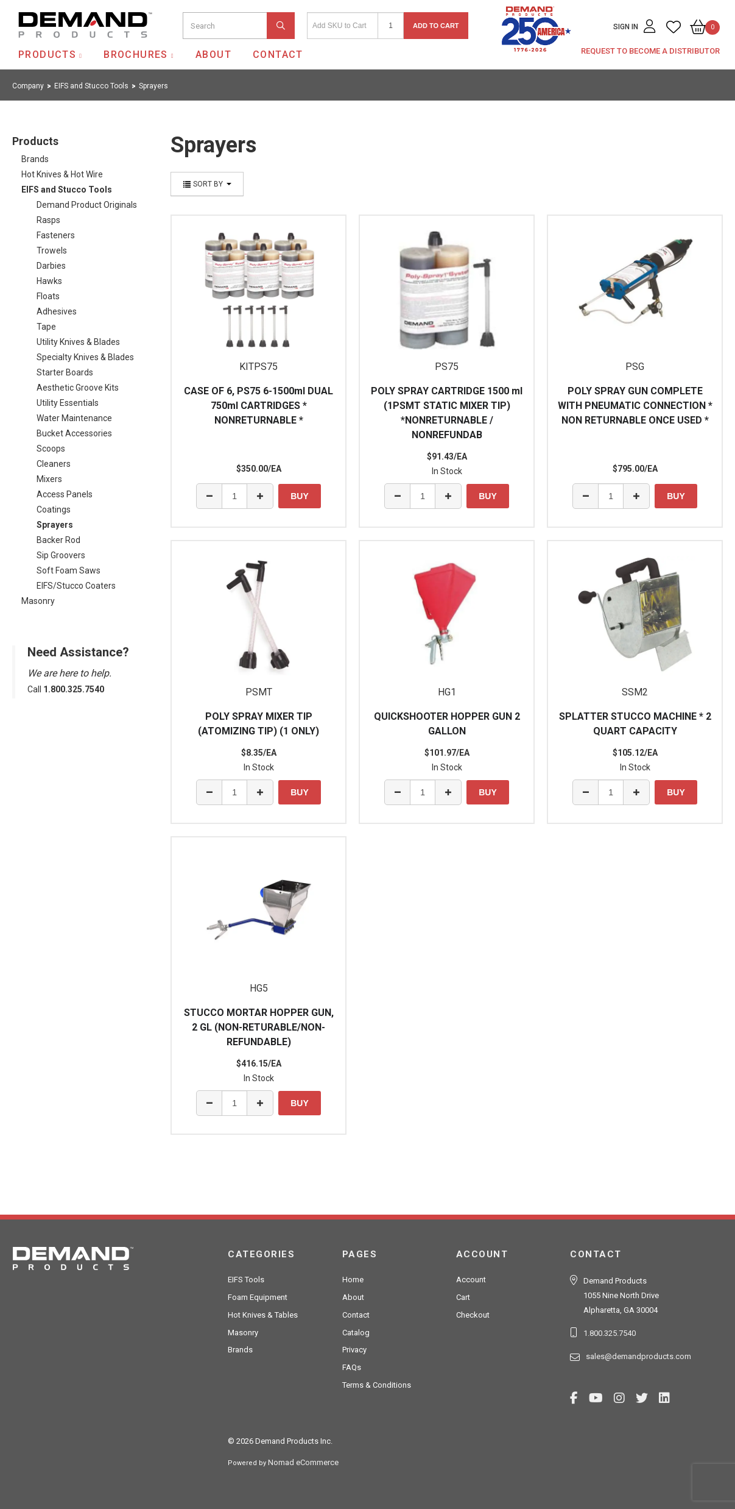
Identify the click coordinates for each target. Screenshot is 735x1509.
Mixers (49, 479)
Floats (48, 296)
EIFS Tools (246, 1279)
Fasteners (56, 235)
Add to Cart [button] (436, 25)
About (213, 54)
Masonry (38, 601)
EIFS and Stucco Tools (66, 189)
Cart (463, 1297)
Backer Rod (58, 540)
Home (353, 1279)
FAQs (351, 1367)
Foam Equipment (257, 1297)
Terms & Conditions (376, 1385)
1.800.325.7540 (609, 1333)
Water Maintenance (74, 418)
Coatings (54, 509)
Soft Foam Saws (68, 570)
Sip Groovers (61, 555)
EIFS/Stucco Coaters (76, 586)
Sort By (207, 184)
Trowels (52, 250)
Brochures (136, 54)
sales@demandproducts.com (638, 1356)
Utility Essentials (68, 403)
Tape (46, 327)
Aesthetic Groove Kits (78, 387)
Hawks (49, 281)
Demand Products (56, 48)
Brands (35, 159)
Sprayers (55, 525)
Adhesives (57, 311)
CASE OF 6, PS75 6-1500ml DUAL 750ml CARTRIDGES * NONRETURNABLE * (258, 405)
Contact (278, 54)
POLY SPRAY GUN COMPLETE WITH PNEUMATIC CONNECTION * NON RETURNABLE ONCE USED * (635, 405)
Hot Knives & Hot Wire (62, 174)
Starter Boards (65, 372)
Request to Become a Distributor (650, 50)
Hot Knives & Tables (263, 1314)
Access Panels (65, 494)
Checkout (473, 1314)
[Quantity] (391, 25)
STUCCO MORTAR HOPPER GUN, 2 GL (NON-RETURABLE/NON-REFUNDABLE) (259, 1027)
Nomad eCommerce (303, 1462)
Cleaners (54, 464)
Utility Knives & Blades (78, 342)
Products (47, 54)
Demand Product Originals (87, 205)
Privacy (354, 1349)
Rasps (48, 220)
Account (471, 1279)
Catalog (356, 1332)
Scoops (51, 448)
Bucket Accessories (74, 433)
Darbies (51, 266)
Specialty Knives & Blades (85, 357)
